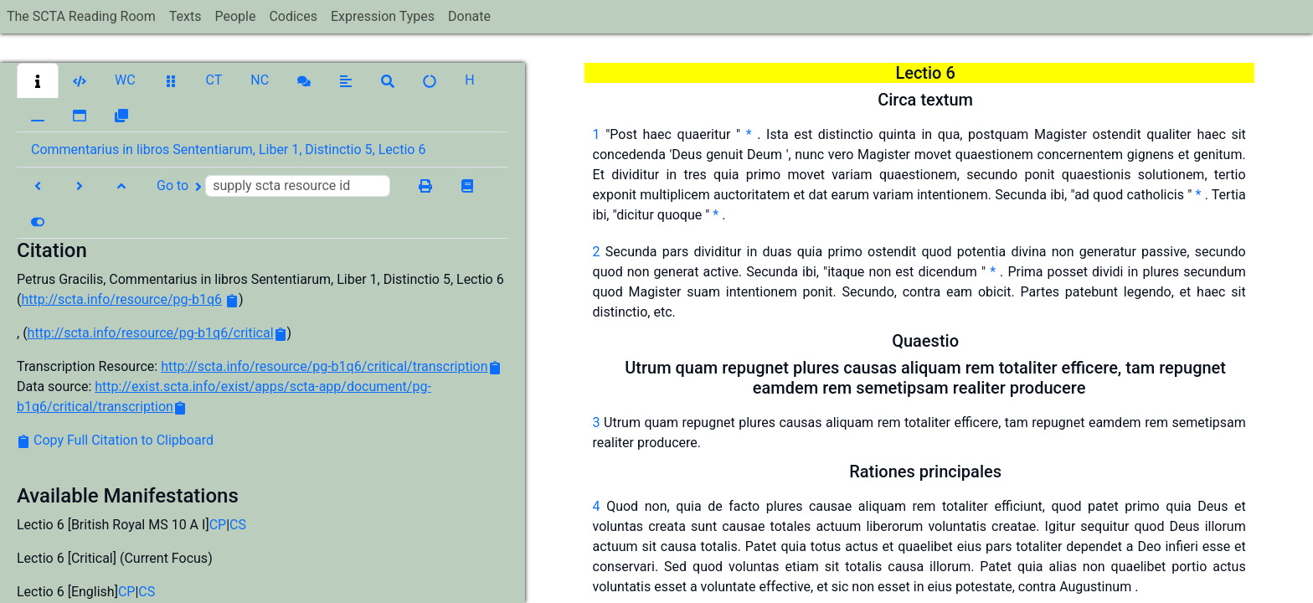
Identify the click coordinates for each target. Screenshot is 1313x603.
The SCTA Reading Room (81, 16)
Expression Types (383, 16)
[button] (38, 80)
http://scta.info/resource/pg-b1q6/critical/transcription (324, 366)
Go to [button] (273, 186)
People (234, 16)
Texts (185, 16)
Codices (293, 16)
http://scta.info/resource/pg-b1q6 (121, 299)
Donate (469, 16)
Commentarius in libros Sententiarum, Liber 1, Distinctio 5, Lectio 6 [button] (228, 149)
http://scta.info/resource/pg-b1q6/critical (151, 333)
